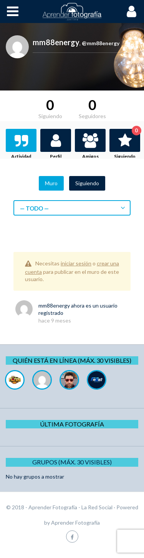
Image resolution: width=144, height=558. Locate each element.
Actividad (21, 156)
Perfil (55, 156)
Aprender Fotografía (75, 522)
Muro (51, 183)
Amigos (90, 156)
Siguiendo (127, 144)
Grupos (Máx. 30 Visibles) (72, 462)
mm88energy (54, 305)
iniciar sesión (76, 263)
